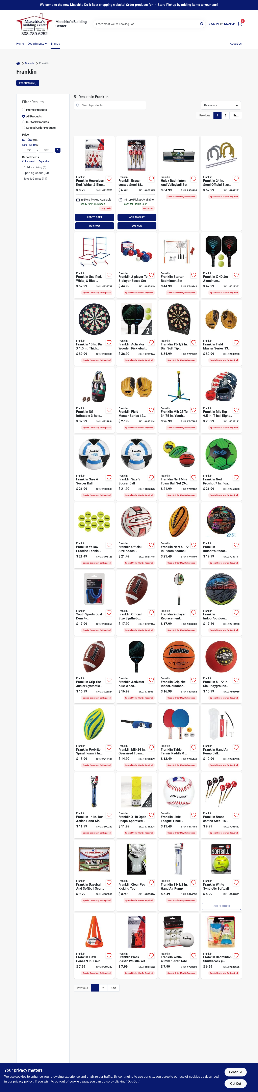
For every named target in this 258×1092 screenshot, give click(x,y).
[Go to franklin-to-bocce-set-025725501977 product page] (136, 265)
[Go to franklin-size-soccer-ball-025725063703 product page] (136, 468)
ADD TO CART (94, 217)
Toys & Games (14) (35, 178)
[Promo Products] (23, 109)
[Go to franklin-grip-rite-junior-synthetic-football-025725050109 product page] (94, 670)
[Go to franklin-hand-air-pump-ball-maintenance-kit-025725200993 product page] (221, 738)
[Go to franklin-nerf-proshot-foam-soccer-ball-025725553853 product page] (221, 468)
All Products (34, 116)
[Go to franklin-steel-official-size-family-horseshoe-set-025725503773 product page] (221, 183)
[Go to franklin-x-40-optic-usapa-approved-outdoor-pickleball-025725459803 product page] (136, 805)
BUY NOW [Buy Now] (94, 225)
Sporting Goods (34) (36, 173)
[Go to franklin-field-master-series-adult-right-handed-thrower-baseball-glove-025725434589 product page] (136, 400)
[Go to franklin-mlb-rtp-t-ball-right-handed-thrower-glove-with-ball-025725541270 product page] (221, 400)
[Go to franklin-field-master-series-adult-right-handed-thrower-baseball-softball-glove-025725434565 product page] (221, 333)
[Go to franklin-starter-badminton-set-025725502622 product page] (178, 265)
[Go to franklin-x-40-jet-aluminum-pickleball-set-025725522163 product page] (221, 265)
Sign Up (229, 23)
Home (20, 43)
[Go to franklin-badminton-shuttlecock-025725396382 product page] (221, 946)
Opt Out (235, 1084)
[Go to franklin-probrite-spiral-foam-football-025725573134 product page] (94, 738)
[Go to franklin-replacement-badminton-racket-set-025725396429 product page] (178, 603)
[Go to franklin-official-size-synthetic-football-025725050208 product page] (136, 603)
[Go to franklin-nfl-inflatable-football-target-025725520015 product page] (94, 400)
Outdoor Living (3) (35, 167)
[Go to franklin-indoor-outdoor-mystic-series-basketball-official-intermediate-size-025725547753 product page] (221, 603)
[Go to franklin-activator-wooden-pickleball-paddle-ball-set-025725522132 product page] (136, 333)
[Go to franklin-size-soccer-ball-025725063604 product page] (94, 468)
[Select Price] (57, 150)
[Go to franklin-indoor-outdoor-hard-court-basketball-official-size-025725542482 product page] (221, 535)
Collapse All (28, 161)
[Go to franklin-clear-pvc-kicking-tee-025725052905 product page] (136, 875)
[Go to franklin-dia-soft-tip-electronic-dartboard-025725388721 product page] (178, 333)
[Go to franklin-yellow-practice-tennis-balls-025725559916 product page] (94, 535)
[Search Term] (149, 24)
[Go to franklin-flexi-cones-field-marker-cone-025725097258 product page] (94, 946)
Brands (55, 43)
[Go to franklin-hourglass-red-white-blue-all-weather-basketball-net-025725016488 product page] (94, 183)
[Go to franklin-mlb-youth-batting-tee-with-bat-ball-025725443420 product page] (178, 400)
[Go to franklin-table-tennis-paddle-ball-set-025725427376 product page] (178, 738)
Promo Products (36, 110)
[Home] (18, 63)
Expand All (44, 161)
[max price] (46, 150)
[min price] (29, 150)
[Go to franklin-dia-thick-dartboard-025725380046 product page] (94, 333)
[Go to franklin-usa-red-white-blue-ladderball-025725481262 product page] (94, 265)
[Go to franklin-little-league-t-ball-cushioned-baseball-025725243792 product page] (178, 805)
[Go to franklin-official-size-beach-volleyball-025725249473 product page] (136, 535)
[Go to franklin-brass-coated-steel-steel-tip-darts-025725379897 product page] (136, 183)
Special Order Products (41, 128)
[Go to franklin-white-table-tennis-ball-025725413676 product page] (178, 946)
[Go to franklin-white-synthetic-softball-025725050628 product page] (221, 875)
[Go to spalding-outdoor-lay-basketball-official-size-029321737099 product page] (178, 670)
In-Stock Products (37, 122)
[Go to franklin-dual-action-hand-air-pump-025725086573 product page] (94, 805)
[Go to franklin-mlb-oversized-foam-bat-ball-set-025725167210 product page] (136, 738)
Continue (235, 1072)
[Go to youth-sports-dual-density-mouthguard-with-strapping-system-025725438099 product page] (94, 603)
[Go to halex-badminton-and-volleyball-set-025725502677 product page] (178, 183)
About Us (236, 43)
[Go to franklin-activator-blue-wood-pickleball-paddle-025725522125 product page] (136, 670)
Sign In (214, 23)
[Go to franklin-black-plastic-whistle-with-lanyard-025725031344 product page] (136, 946)
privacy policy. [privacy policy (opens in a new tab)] (23, 1081)
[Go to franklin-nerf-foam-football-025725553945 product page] (178, 535)
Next (236, 115)
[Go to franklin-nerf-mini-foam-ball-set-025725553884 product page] (178, 468)
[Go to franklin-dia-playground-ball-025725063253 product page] (221, 670)
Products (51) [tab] (27, 83)
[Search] (202, 23)
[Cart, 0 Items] (240, 24)
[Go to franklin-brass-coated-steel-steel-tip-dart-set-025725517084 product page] (221, 805)
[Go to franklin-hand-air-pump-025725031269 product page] (178, 875)
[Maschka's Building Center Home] (34, 24)
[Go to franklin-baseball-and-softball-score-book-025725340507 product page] (94, 875)
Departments (35, 43)
